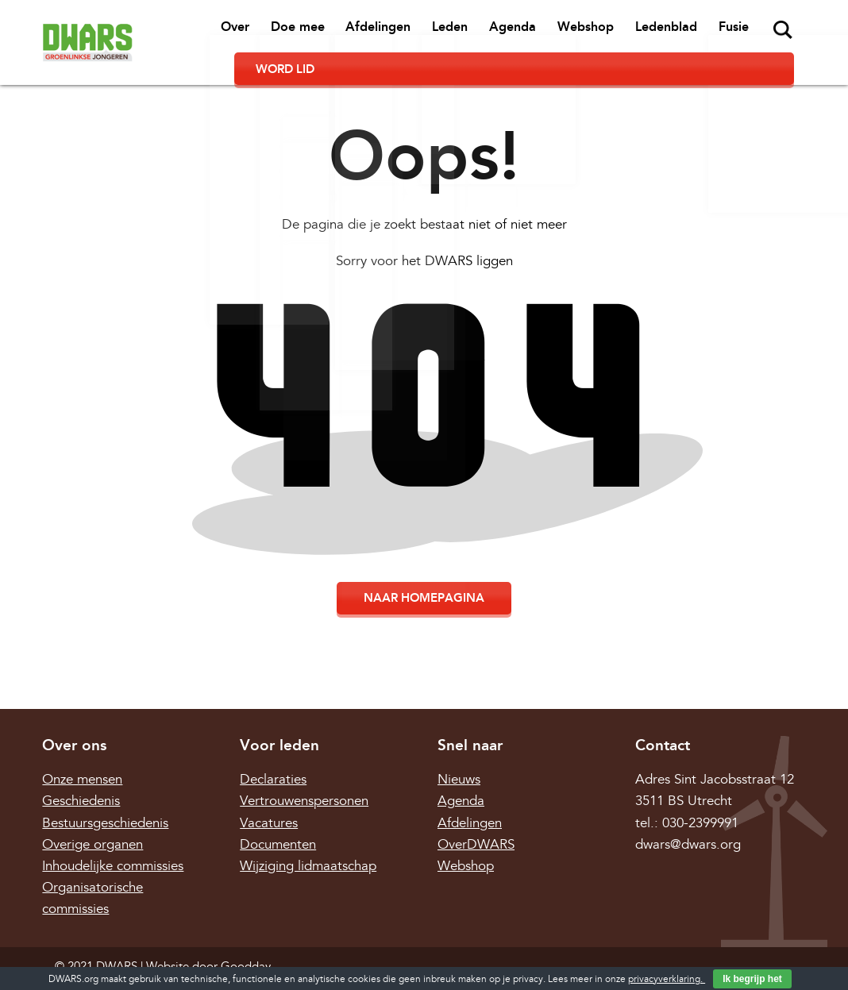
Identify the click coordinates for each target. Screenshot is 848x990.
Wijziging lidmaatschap (308, 838)
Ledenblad (572, 32)
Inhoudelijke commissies (112, 838)
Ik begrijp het (752, 978)
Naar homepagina (424, 570)
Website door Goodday (208, 938)
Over (174, 32)
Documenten (278, 815)
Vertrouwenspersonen (304, 773)
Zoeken (680, 30)
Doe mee (231, 32)
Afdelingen (306, 32)
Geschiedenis (81, 773)
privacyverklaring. (666, 979)
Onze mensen (82, 751)
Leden (373, 32)
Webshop (497, 32)
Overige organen (92, 815)
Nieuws (458, 751)
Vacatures (269, 794)
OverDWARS (476, 815)
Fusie (634, 32)
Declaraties (273, 751)
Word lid (754, 32)
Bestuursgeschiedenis (105, 794)
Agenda (430, 32)
